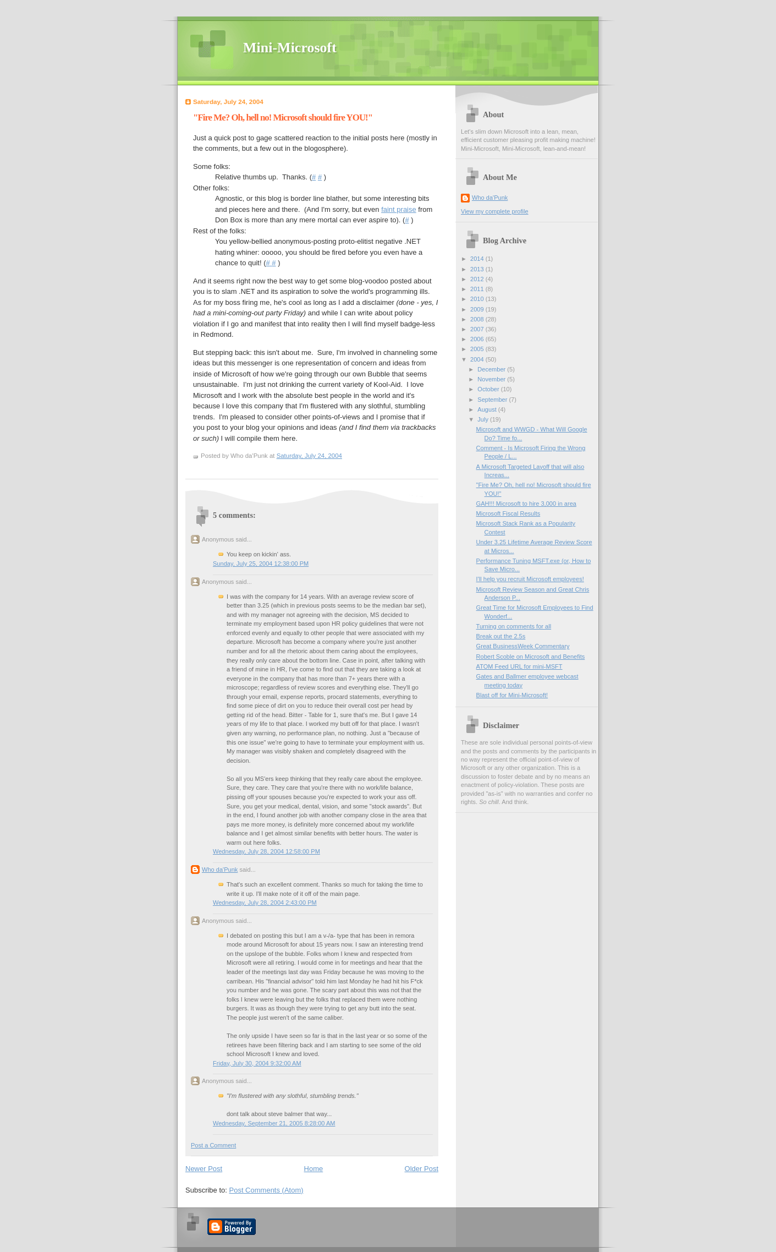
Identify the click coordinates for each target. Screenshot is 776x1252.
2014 (478, 258)
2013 (478, 269)
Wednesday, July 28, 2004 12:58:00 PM (266, 851)
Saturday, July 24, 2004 (309, 455)
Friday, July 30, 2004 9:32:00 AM (257, 1063)
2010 (478, 299)
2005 (478, 349)
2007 (478, 329)
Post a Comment (213, 1145)
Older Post (421, 1168)
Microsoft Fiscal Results (508, 513)
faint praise (398, 209)
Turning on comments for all (514, 626)
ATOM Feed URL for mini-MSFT (519, 666)
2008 (478, 319)
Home (313, 1168)
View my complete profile (495, 211)
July (483, 419)
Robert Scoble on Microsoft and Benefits (530, 656)
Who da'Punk (220, 869)
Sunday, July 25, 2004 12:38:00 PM (261, 563)
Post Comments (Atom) (266, 1190)
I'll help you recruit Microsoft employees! (530, 579)
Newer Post (203, 1168)
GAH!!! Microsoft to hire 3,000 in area (526, 503)
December (492, 369)
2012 (478, 279)
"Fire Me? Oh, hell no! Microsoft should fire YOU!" (282, 117)
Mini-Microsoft (290, 48)
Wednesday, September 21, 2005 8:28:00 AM (274, 1123)
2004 (478, 359)
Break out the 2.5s (501, 636)
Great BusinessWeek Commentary (523, 646)
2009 (478, 309)
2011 (478, 289)
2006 (478, 339)
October (488, 389)
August (487, 409)
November (492, 379)
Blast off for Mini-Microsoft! (512, 695)
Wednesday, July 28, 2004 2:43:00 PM (265, 902)
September (493, 399)
